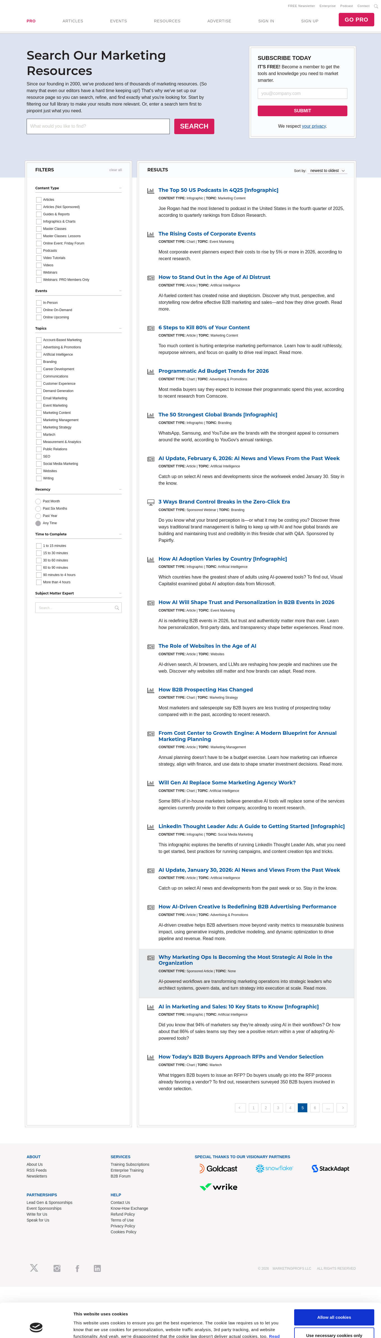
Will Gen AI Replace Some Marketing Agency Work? (227, 783)
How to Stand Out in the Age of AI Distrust (214, 277)
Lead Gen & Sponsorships (49, 1202)
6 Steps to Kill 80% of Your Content (204, 328)
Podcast (346, 6)
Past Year (50, 516)
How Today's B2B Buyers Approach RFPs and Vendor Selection (241, 1057)
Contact (363, 6)
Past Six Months (55, 509)
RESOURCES (167, 21)
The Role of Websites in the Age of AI (207, 646)
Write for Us (37, 1214)
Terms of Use (122, 1220)
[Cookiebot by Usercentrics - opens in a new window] (36, 723)
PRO (31, 21)
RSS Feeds (37, 1170)
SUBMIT (302, 110)
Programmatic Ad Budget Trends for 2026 (214, 371)
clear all (115, 170)
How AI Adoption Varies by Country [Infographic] (223, 559)
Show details (86, 723)
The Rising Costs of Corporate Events (207, 234)
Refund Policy (123, 1214)
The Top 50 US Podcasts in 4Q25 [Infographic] (218, 190)
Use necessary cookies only (334, 700)
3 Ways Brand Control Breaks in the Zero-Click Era (224, 502)
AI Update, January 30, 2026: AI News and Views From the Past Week (249, 870)
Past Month (51, 501)
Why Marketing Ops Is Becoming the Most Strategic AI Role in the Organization (246, 960)
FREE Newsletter (301, 6)
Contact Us (120, 1202)
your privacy (314, 126)
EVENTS (118, 21)
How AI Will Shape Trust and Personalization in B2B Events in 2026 (246, 602)
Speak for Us (38, 1220)
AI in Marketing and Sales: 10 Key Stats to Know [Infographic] (239, 1007)
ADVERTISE (219, 21)
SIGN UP (310, 21)
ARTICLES (72, 21)
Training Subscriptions (130, 1164)
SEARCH (194, 126)
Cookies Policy (123, 1232)
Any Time (50, 523)
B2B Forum (121, 1176)
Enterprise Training (127, 1170)
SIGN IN (266, 21)
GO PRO (356, 20)
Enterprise (328, 6)
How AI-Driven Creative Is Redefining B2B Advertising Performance (247, 907)
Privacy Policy (123, 1226)
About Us (35, 1164)
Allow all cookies (334, 682)
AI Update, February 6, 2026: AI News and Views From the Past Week (249, 458)
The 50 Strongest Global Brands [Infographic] (218, 415)
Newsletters (37, 1176)
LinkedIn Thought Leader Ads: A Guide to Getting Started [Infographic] (252, 826)
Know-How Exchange (129, 1208)
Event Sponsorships (44, 1208)
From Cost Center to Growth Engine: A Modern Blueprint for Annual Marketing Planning (248, 736)
